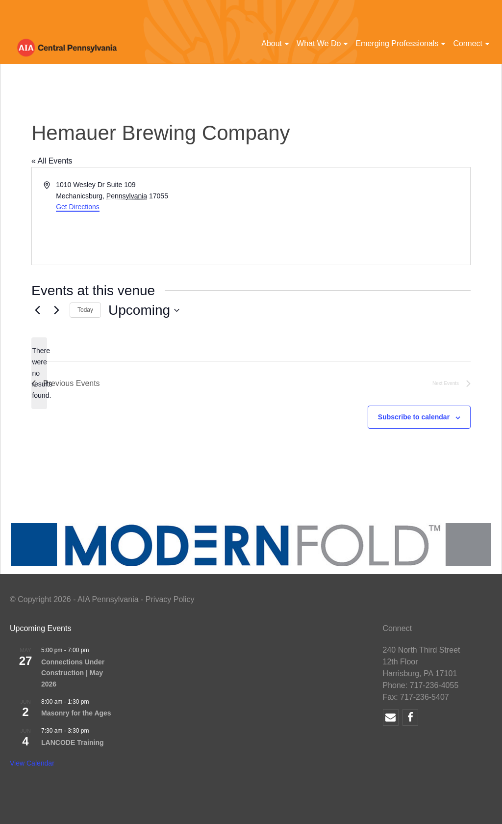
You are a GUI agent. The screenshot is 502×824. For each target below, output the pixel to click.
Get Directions (78, 207)
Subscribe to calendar (414, 417)
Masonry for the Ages (76, 713)
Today (85, 309)
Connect (467, 43)
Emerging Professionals (396, 43)
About (271, 43)
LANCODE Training (72, 742)
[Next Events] (56, 310)
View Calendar (32, 763)
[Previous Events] (37, 310)
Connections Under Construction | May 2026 (72, 673)
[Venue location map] (359, 216)
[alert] (39, 373)
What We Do (319, 43)
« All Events (52, 161)
